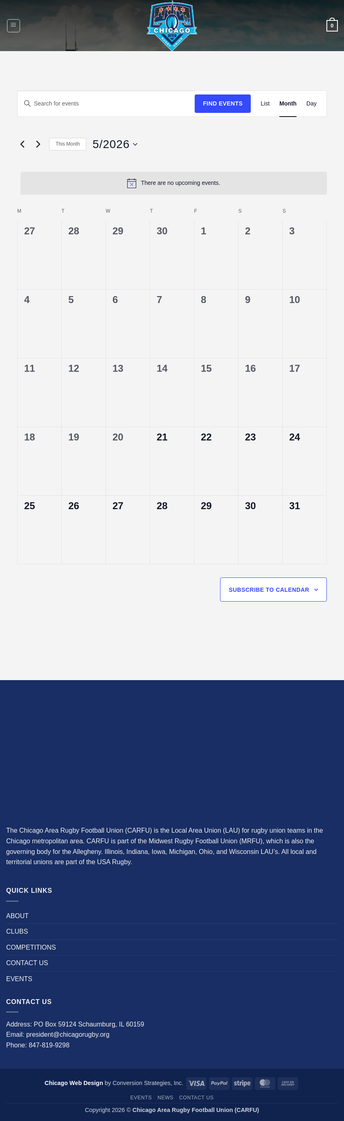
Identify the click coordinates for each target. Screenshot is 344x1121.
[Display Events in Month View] (288, 104)
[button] (13, 25)
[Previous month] (22, 144)
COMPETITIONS (31, 947)
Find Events (223, 103)
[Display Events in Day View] (311, 104)
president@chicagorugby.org (68, 1034)
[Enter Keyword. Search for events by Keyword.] (106, 104)
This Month (68, 144)
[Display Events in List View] (265, 104)
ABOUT (17, 915)
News (165, 1098)
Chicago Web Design (74, 1083)
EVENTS (19, 978)
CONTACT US (27, 962)
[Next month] (38, 144)
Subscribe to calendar (269, 589)
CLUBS (17, 931)
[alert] (173, 183)
